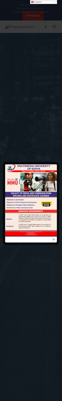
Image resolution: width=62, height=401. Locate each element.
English (36, 2)
